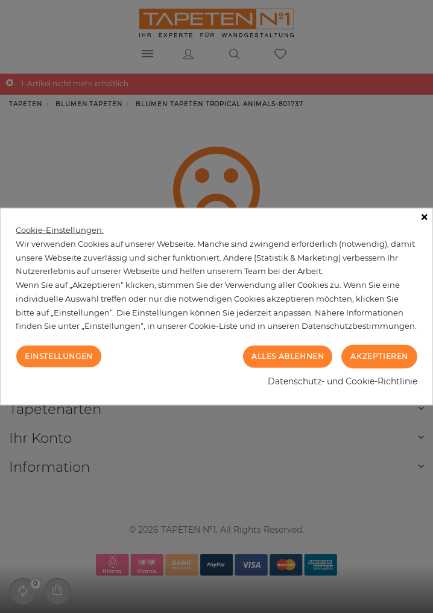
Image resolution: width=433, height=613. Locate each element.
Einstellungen (59, 356)
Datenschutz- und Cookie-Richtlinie (342, 380)
